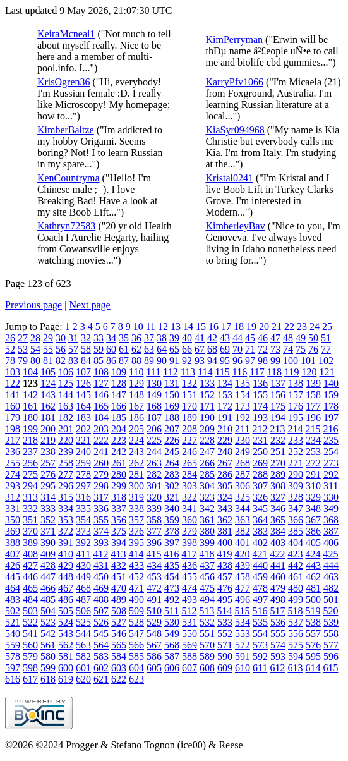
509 (136, 611)
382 (242, 531)
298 (101, 485)
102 (325, 360)
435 (171, 565)
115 (222, 372)
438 (224, 565)
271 (295, 463)
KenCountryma (68, 178)
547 (136, 633)
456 (207, 576)
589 (207, 656)
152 (207, 394)
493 (189, 599)
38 (162, 337)
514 (224, 611)
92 (187, 360)
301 (154, 485)
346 (277, 508)
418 (206, 554)
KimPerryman (234, 39)
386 (313, 531)
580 (48, 656)
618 (48, 679)
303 (189, 485)
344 (242, 508)
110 (136, 372)
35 (124, 337)
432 (118, 565)
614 (312, 667)
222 (101, 440)
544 (83, 633)
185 (118, 417)
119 (291, 372)
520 (330, 611)
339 (154, 508)
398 (189, 542)
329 (313, 497)
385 (295, 531)
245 (171, 451)
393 (101, 542)
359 (171, 519)
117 (256, 372)
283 (171, 474)
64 (162, 349)
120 (308, 372)
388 (12, 542)
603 (118, 667)
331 (12, 508)
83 (73, 360)
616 (12, 679)
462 (313, 576)
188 (171, 417)
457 (224, 576)
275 (30, 474)
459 (260, 576)
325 (242, 497)
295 (48, 485)
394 (118, 542)
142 (30, 394)
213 (277, 428)
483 (12, 599)
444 (331, 565)
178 (331, 406)
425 (330, 554)
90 (162, 360)
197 (331, 417)
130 (154, 383)
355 (101, 519)
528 (136, 622)
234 (313, 440)
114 (205, 372)
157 (295, 394)
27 (23, 337)
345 (260, 508)
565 (118, 645)
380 (207, 531)
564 (101, 645)
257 (48, 463)
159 (331, 394)
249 (242, 451)
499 (295, 599)
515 (241, 611)
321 (171, 497)
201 (65, 428)
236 (12, 451)
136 (260, 383)
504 (48, 611)
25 (327, 326)
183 (83, 417)
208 (189, 428)
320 (154, 497)
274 (12, 474)
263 (154, 463)
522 (30, 622)
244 (154, 451)
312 (12, 497)
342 (207, 508)
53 (23, 349)
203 (101, 428)
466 (48, 588)
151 (189, 394)
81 (48, 360)
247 (207, 451)
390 (48, 542)
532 (207, 622)
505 (65, 611)
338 (136, 508)
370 (30, 531)
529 (154, 622)
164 (83, 406)
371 (48, 531)
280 (118, 474)
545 (101, 633)
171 (207, 406)
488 (101, 599)
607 (189, 667)
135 (242, 383)
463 (331, 576)
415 (153, 554)
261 (118, 463)
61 (124, 349)
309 (295, 485)
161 (30, 406)
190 (207, 417)
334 (65, 508)
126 (83, 383)
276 (48, 474)
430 (83, 565)
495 (224, 599)
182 (65, 417)
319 (136, 497)
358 (154, 519)
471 (136, 588)
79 (23, 360)
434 (154, 565)
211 (242, 428)
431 (101, 565)
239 (65, 451)
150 (171, 394)
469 (101, 588)
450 (101, 576)
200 (48, 428)
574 (277, 645)
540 (12, 633)
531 (189, 622)
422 (277, 554)
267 (224, 463)
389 (30, 542)
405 (313, 542)
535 (260, 622)
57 (73, 349)
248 (224, 451)
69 (225, 349)
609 (224, 667)
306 (242, 485)
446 (30, 576)
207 (171, 428)
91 (174, 360)
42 (212, 337)
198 (12, 428)
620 (83, 679)
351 (30, 519)
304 (207, 485)
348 (313, 508)
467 (65, 588)
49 (301, 337)
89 (149, 360)
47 (275, 337)
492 (171, 599)
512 (188, 611)
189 (189, 417)
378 (171, 531)
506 (83, 611)
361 (207, 519)
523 (48, 622)
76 (313, 349)
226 (171, 440)
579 (30, 656)
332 (30, 508)
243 (136, 451)
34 (111, 337)
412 (100, 554)
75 (301, 349)
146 (101, 394)
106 (65, 372)
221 (83, 440)
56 (61, 349)
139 (313, 383)
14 (188, 326)
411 (83, 554)
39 (174, 337)
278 (83, 474)
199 (30, 428)
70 (237, 349)
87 (124, 360)
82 (61, 360)
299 (118, 485)
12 (163, 326)
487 (83, 599)
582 (83, 656)
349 (331, 508)
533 (224, 622)
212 (259, 428)
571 (224, 645)
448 (65, 576)
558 (331, 633)
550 (189, 633)
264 (171, 463)
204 (118, 428)
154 (242, 394)
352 (48, 519)
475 (207, 588)
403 (277, 542)
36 (136, 337)
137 (277, 383)
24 (314, 326)
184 (101, 417)
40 (187, 337)
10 (138, 326)
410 (65, 554)
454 (171, 576)
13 (176, 326)
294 (30, 485)
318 (118, 497)
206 (154, 428)
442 (295, 565)
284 (189, 474)
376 (136, 531)
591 (242, 656)
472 (154, 588)
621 (101, 679)
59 (98, 349)
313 (30, 497)
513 (206, 611)
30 (61, 337)
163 (65, 406)
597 (12, 667)
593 (277, 656)
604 (136, 667)
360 (189, 519)
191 (224, 417)
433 (136, 565)
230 (242, 440)
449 (83, 576)
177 (313, 406)
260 (101, 463)
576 (313, 645)
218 (30, 440)
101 (308, 360)
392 (83, 542)
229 (224, 440)
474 (189, 588)
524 (65, 622)
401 (242, 542)
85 (98, 360)
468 (83, 588)
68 (212, 349)
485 (48, 599)
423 (295, 554)
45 (250, 337)
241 (101, 451)
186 (136, 417)
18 (239, 326)
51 (326, 337)
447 (48, 576)
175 (277, 406)
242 (118, 451)
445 (12, 576)
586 (154, 656)
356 (118, 519)
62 (136, 349)
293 (12, 485)
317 (101, 497)
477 (242, 588)
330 (331, 497)
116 (239, 372)
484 (30, 599)
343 (224, 508)
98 (263, 360)
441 (277, 565)
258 (65, 463)
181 (48, 417)
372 (65, 531)
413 (118, 554)
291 (313, 474)
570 (207, 645)
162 (48, 406)
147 (118, 394)
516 (259, 611)
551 (207, 633)
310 (313, 485)
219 (48, 440)
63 (149, 349)
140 (331, 383)
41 (200, 337)
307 (260, 485)
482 (331, 588)
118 (274, 372)
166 (118, 406)
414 (135, 554)
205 (136, 428)
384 (277, 531)
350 (12, 519)
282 (154, 474)
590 (224, 656)
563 (83, 645)
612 (277, 667)
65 (174, 349)
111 (153, 372)
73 (275, 349)
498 (277, 599)
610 (242, 667)
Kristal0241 (229, 178)
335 (83, 508)
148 (136, 394)
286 (224, 474)
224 (136, 440)
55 (48, 349)
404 (295, 542)
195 (295, 417)
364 (260, 519)
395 (136, 542)
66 (187, 349)
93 (200, 360)
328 (295, 497)
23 (302, 326)
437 (207, 565)
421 (259, 554)
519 (312, 611)
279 (101, 474)
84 (86, 360)
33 (98, 337)
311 (330, 485)
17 (226, 326)
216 (330, 428)
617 (30, 679)
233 (295, 440)
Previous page (33, 305)
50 (313, 337)
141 (12, 394)
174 (260, 406)
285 (207, 474)
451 (118, 576)
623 (136, 679)
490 (136, 599)
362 (224, 519)
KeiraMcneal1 (66, 33)
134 (224, 383)
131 (171, 383)
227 (189, 440)
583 (101, 656)
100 (290, 360)
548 (154, 633)
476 (224, 588)
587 (171, 656)
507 (101, 611)
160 (12, 406)
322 (189, 497)
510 (154, 611)
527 (118, 622)
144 (65, 394)
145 (83, 394)
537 (295, 622)
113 (188, 372)
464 (12, 588)
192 (242, 417)
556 (295, 633)
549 (171, 633)
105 (48, 372)
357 (136, 519)
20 (264, 326)
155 (260, 394)
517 (277, 611)
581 (65, 656)
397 (171, 542)
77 (326, 349)
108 (101, 372)
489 (118, 599)
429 (65, 565)
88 (136, 360)
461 (295, 576)
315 (65, 497)
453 (154, 576)
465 (30, 588)
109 (118, 372)
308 (277, 485)
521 (12, 622)
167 (136, 406)
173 (242, 406)
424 (312, 554)
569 (189, 645)
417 (188, 554)
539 (331, 622)
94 (212, 360)
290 (295, 474)
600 (65, 667)
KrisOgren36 (63, 81)
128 (118, 383)
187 (154, 417)
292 (331, 474)
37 (149, 337)
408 (30, 554)
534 (242, 622)
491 (154, 599)
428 (48, 565)
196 (313, 417)
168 (154, 406)
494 (207, 599)
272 (313, 463)
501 (331, 599)
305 (224, 485)
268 (242, 463)
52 (10, 349)
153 (224, 394)
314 (48, 497)
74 (288, 349)
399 (207, 542)
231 (260, 440)
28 (35, 337)
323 (207, 497)
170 (189, 406)
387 (331, 531)
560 (30, 645)
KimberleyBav (235, 226)
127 (101, 383)
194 (277, 417)
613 (295, 667)
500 (313, 599)
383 (260, 531)
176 (295, 406)
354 (83, 519)
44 (237, 337)
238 (48, 451)
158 (313, 394)
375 (118, 531)
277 (65, 474)
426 (12, 565)
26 (10, 337)
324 (224, 497)
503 (30, 611)
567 (154, 645)
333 (48, 508)
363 (242, 519)
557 (313, 633)
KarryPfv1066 (234, 81)
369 (12, 531)
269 (260, 463)
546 (118, 633)
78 (10, 360)
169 (171, 406)
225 (154, 440)
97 (250, 360)
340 (171, 508)
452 (136, 576)
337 (118, 508)
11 (150, 326)
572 (242, 645)
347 (295, 508)
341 (189, 508)
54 (35, 349)
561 (48, 645)
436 (189, 565)
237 (30, 451)
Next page (89, 305)
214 (295, 428)
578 (12, 656)
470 (118, 588)
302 (171, 485)
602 (101, 667)
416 (171, 554)
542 (48, 633)
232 (277, 440)
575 (295, 645)
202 (83, 428)
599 (48, 667)
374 (101, 531)
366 (295, 519)
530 (171, 622)
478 (260, 588)
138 (295, 383)
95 (225, 360)
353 (65, 519)
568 (171, 645)
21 (277, 326)
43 (225, 337)
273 (331, 463)
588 (189, 656)
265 (189, 463)
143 (48, 394)
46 (263, 337)
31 (73, 337)
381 (224, 531)
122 (12, 383)
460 (277, 576)
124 (48, 383)
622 (118, 679)
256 (30, 463)
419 (224, 554)
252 (295, 451)
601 (83, 667)
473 (171, 588)
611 (260, 667)
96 (237, 360)
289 (277, 474)
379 (189, 531)
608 (207, 667)
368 (331, 519)
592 (260, 656)
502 (12, 611)
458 (242, 576)
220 (65, 440)
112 (170, 372)
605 (154, 667)
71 (250, 349)
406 (331, 542)
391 (65, 542)
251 (277, 451)
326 (260, 497)
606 (171, 667)
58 (86, 349)
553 (242, 633)
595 (313, 656)
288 (260, 474)
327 (277, 497)
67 (200, 349)
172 (224, 406)
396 (154, 542)
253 (313, 451)
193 (260, 417)
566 (136, 645)
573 (260, 645)
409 (48, 554)
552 (224, 633)
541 (30, 633)
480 (295, 588)
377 (154, 531)
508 (118, 611)
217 (12, 440)
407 (12, 554)
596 (331, 656)
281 (136, 474)
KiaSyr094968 (234, 130)
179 (12, 417)
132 (189, 383)
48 (288, 337)
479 (277, 588)
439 (242, 565)
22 (289, 326)
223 (118, 440)
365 (277, 519)
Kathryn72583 (66, 226)
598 (30, 667)
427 (30, 565)
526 (101, 622)
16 (213, 326)
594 (295, 656)
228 (207, 440)
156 (277, 394)
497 (260, 599)
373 (83, 531)
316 (83, 497)
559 (12, 645)
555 (277, 633)
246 (189, 451)
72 (263, 349)
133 (207, 383)
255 (12, 463)
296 (65, 485)
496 (242, 599)
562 (65, 645)
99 (275, 360)
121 (326, 372)
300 (136, 485)
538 (313, 622)
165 (101, 406)
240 (83, 451)
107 (83, 372)
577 (331, 645)
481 (313, 588)
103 (12, 372)
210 (224, 428)
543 (65, 633)
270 (277, 463)
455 (189, 576)
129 (136, 383)
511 (171, 611)
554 (260, 633)
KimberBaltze (65, 130)
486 (65, 599)
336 (101, 508)
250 (260, 451)
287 (242, 474)
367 (313, 519)
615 (330, 667)
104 (30, 372)
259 (83, 463)
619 (65, 679)
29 (48, 337)
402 (260, 542)
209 (207, 428)
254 (331, 451)
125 (65, 383)
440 (260, 565)
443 (313, 565)
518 (295, 611)
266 (207, 463)
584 (118, 656)
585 (136, 656)
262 (136, 463)
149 (154, 394)
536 (277, 622)
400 (224, 542)
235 (331, 440)
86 (111, 360)
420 (241, 554)
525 (83, 622)
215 (312, 428)
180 (30, 417)
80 (35, 360)
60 (111, 349)
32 (86, 337)
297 (83, 485)
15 (201, 326)
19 (251, 326)
